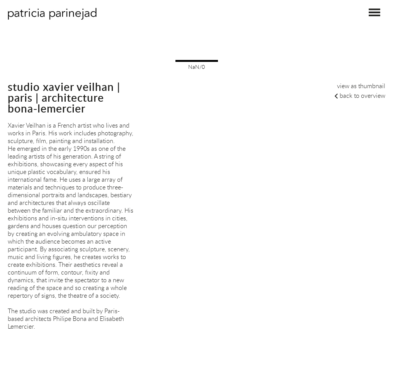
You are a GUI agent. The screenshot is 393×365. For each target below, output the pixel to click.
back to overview (362, 95)
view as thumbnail (361, 86)
